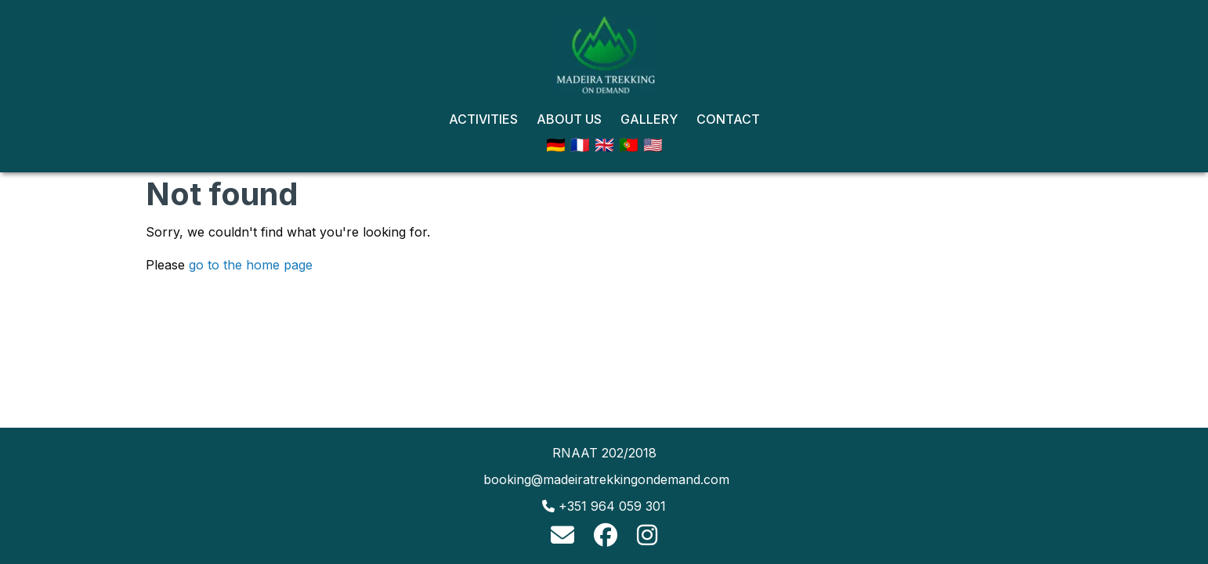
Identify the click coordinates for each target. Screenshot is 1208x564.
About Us (569, 119)
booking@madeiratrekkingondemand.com (606, 479)
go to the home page (251, 265)
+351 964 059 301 (612, 506)
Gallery (649, 119)
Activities (483, 119)
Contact (728, 119)
